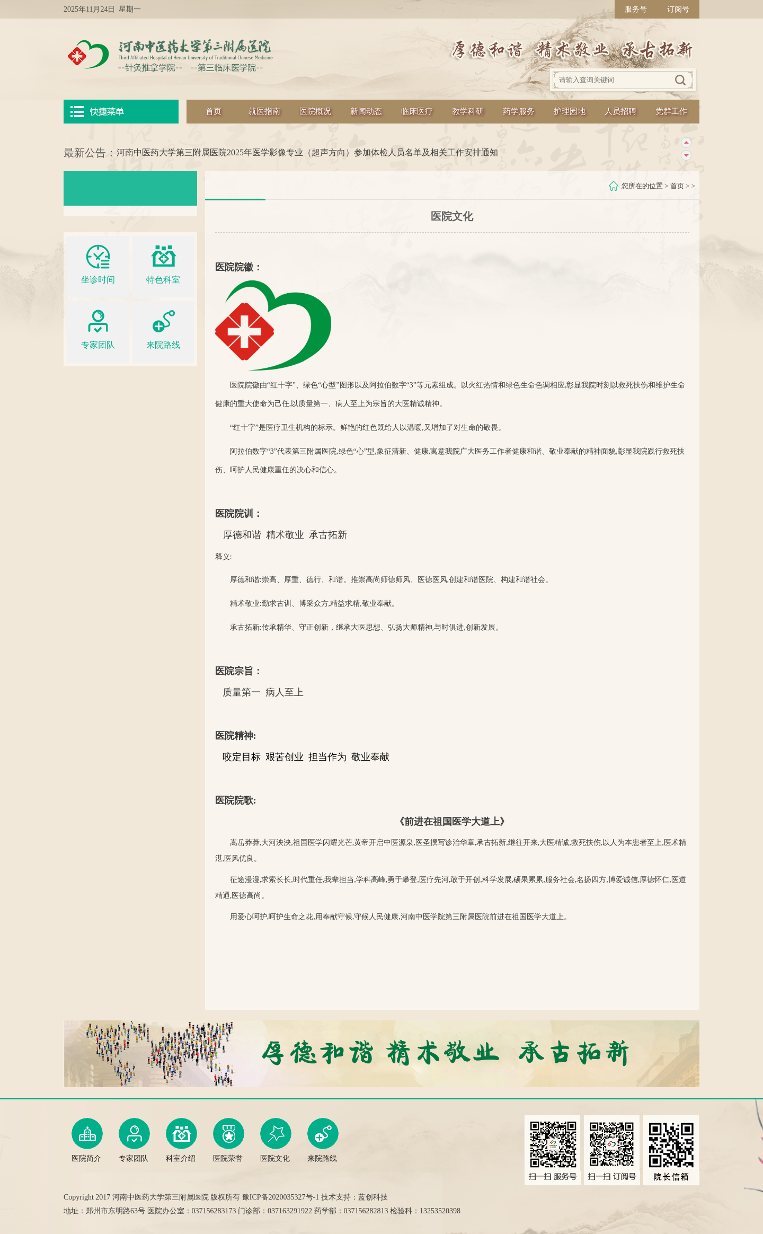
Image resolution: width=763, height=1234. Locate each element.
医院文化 (275, 1140)
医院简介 (87, 1140)
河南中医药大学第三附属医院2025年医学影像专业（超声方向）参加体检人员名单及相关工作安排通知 (307, 152)
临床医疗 (417, 111)
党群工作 (671, 111)
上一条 (685, 142)
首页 (213, 111)
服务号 (636, 9)
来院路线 (163, 327)
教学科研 (468, 111)
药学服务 (519, 111)
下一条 (685, 155)
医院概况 (315, 111)
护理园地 (569, 111)
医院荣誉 (228, 1140)
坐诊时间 (98, 262)
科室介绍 (181, 1140)
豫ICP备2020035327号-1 (280, 1197)
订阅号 (678, 9)
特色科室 (163, 262)
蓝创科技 (373, 1197)
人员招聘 (620, 111)
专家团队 (98, 327)
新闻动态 (366, 111)
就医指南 (264, 111)
